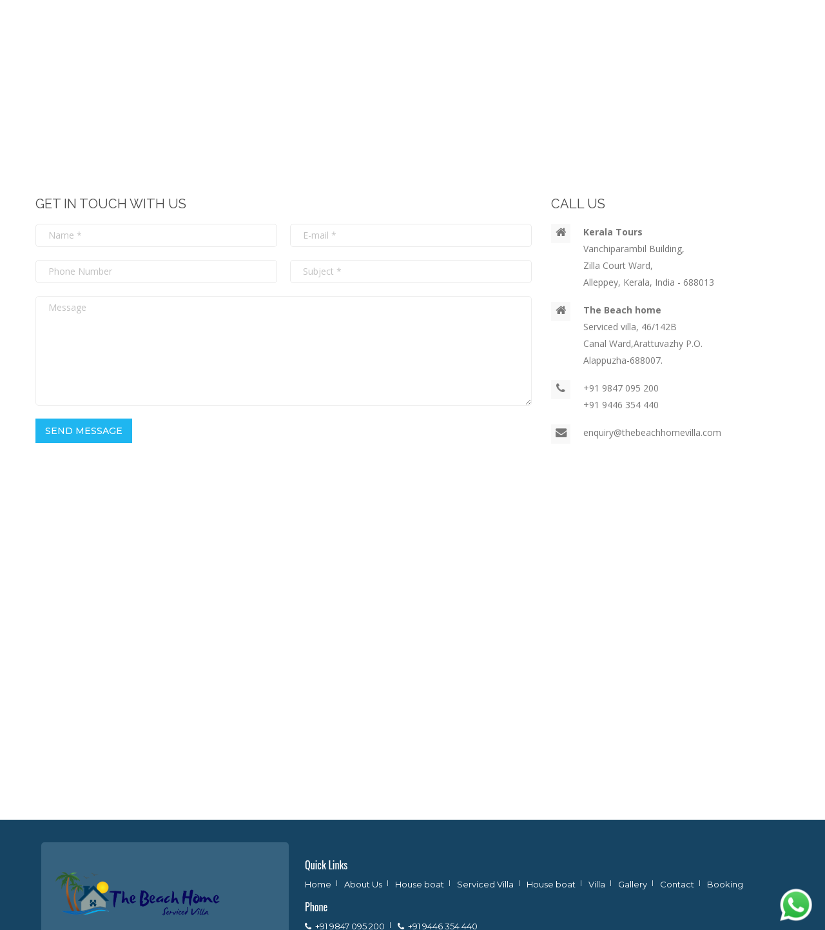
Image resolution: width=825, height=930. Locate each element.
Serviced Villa (485, 884)
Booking (725, 884)
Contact (677, 884)
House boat (419, 884)
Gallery (632, 884)
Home (318, 884)
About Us (363, 884)
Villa (596, 884)
